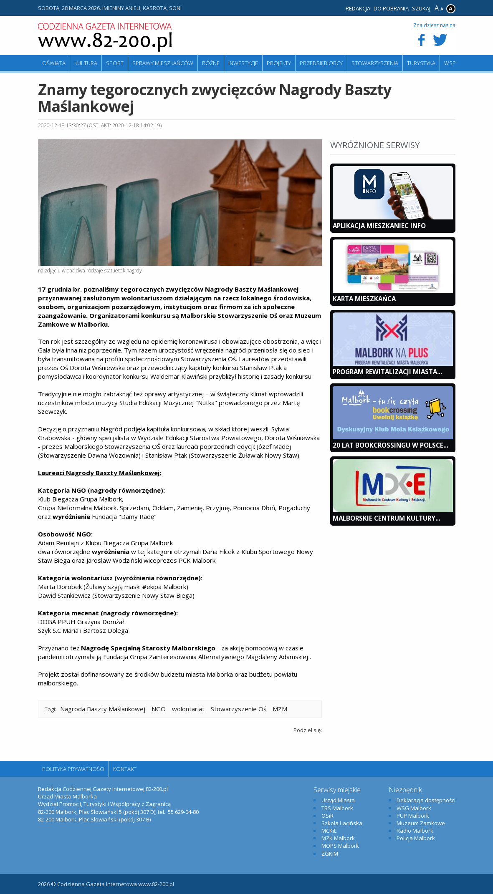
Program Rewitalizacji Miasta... (387, 372)
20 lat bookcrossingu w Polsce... (390, 445)
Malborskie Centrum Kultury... (386, 518)
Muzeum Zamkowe (421, 823)
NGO (159, 709)
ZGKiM (329, 853)
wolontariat (188, 709)
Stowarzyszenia (374, 63)
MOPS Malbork (340, 845)
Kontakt (125, 769)
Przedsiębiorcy (321, 63)
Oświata (54, 63)
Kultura (85, 63)
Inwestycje (243, 63)
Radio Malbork (415, 830)
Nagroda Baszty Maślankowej (102, 709)
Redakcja (358, 8)
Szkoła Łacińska (341, 823)
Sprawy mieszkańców (162, 63)
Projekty (279, 63)
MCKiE (329, 830)
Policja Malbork (416, 838)
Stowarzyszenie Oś (238, 709)
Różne (211, 63)
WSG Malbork (414, 808)
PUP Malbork (413, 815)
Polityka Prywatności (73, 769)
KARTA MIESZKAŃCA (364, 299)
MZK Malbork (338, 838)
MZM (280, 709)
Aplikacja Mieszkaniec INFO (379, 226)
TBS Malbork (337, 808)
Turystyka (421, 63)
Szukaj (421, 8)
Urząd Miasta (338, 800)
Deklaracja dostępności (426, 800)
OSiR (327, 815)
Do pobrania (391, 8)
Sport (115, 63)
